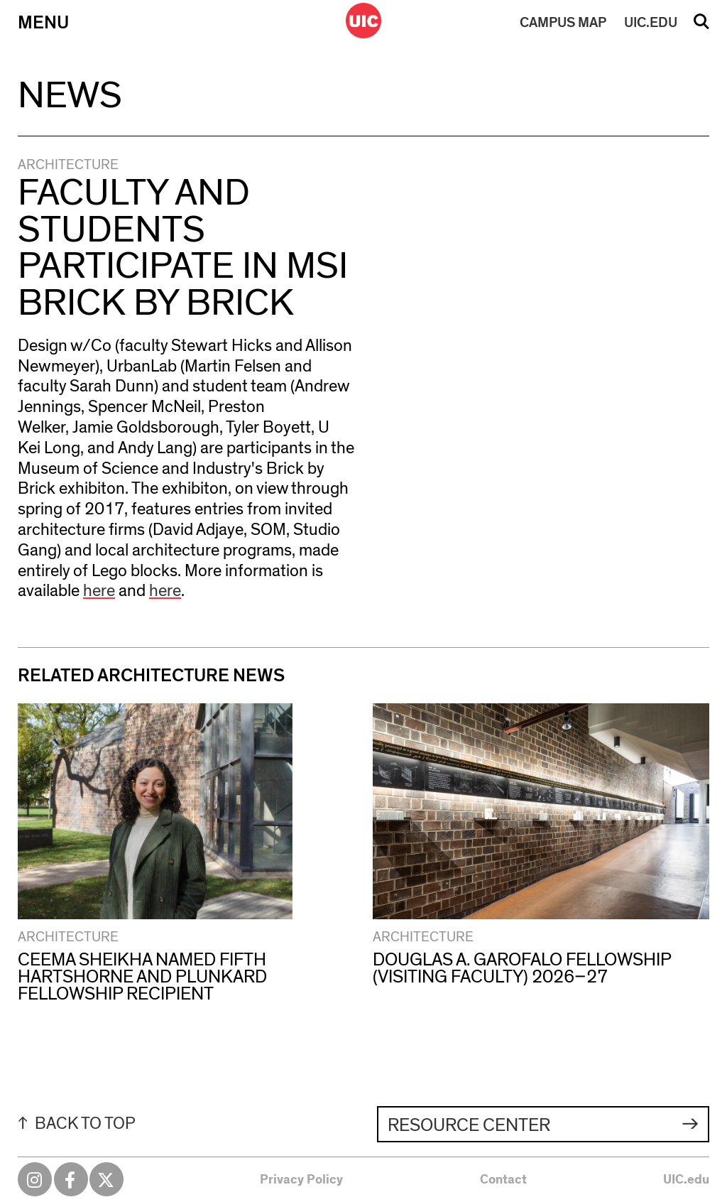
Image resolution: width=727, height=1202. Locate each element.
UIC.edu (686, 1180)
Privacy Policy (301, 1180)
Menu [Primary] (43, 22)
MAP (563, 23)
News (70, 96)
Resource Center (469, 1125)
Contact (503, 1180)
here (99, 591)
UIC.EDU (650, 23)
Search (701, 26)
